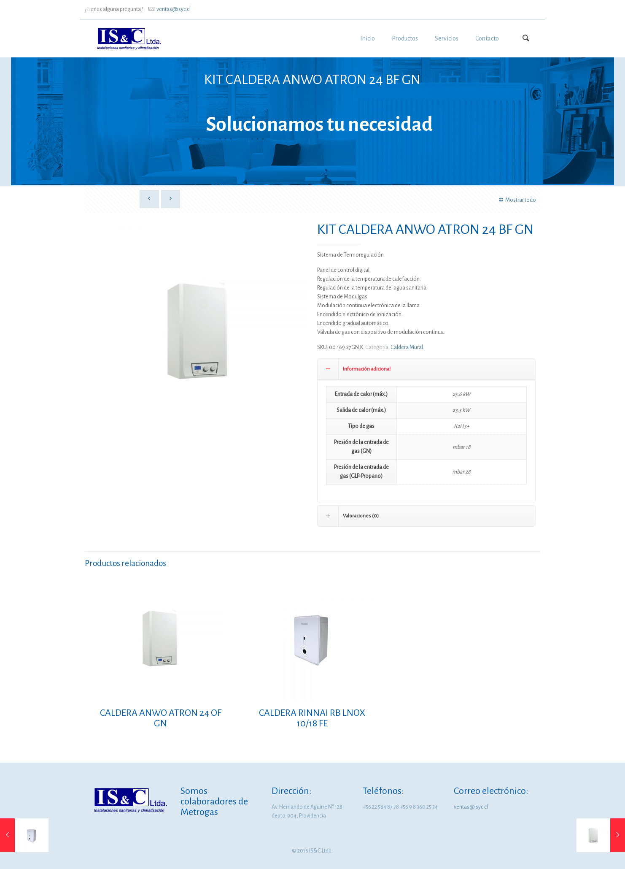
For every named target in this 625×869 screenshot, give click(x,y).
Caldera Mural (407, 347)
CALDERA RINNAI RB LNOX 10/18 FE (312, 718)
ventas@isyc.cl (173, 9)
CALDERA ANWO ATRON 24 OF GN (160, 718)
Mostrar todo (516, 200)
